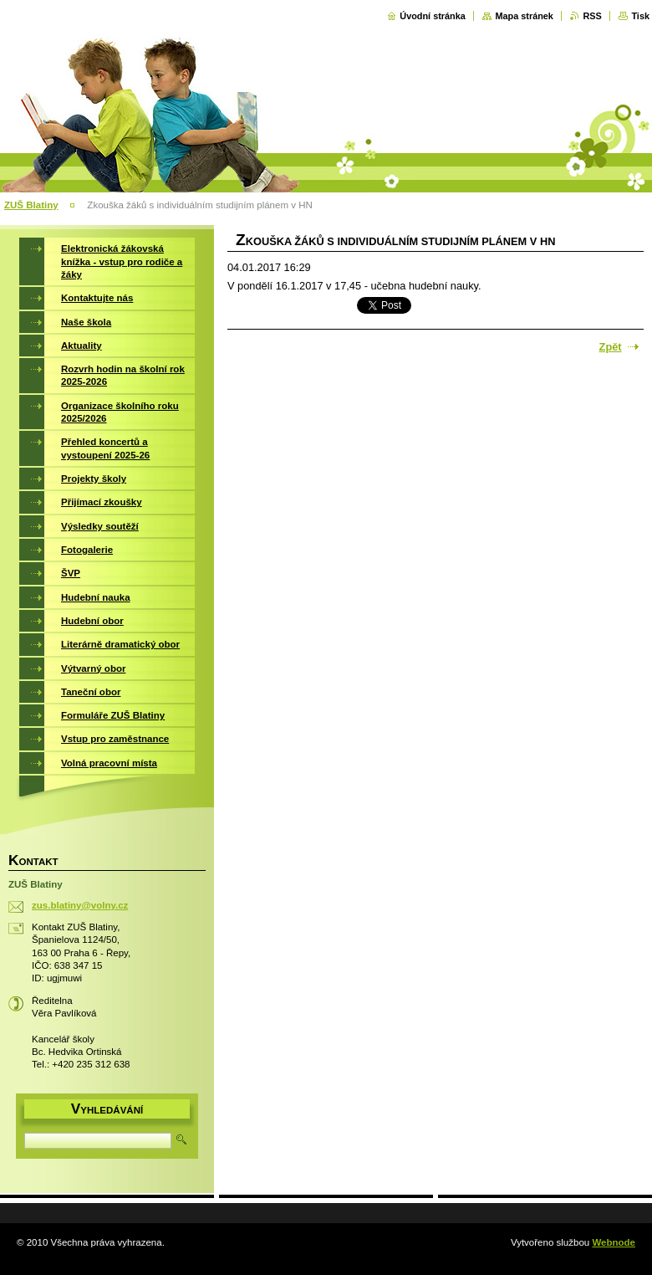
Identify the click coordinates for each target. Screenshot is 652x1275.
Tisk (640, 16)
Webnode (613, 1242)
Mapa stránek (524, 16)
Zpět (610, 347)
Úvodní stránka (433, 16)
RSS (592, 16)
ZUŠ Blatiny (31, 205)
